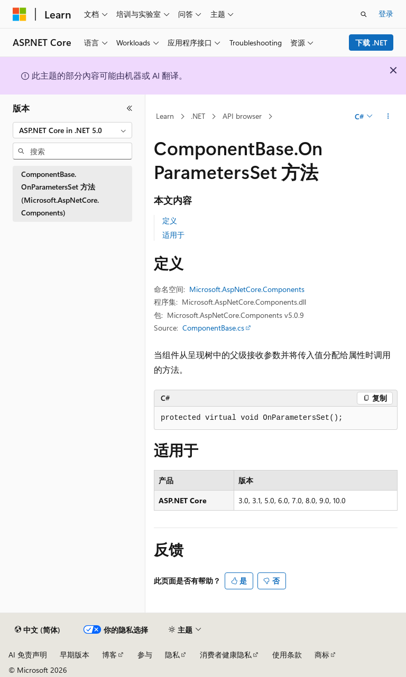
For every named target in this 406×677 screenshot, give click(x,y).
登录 (386, 13)
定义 (169, 220)
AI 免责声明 (27, 655)
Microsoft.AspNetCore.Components (246, 289)
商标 (322, 655)
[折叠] (129, 108)
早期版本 (74, 655)
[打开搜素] (363, 14)
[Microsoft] (19, 14)
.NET (198, 116)
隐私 (172, 655)
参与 (144, 655)
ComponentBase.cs (213, 328)
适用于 (173, 235)
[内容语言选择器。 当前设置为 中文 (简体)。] (37, 630)
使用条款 (287, 655)
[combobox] (72, 130)
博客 (109, 655)
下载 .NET (371, 42)
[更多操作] (388, 116)
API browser (242, 116)
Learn (165, 116)
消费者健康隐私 (226, 655)
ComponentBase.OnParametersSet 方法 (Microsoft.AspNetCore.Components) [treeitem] (60, 193)
